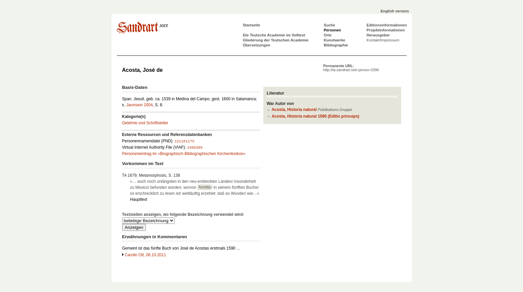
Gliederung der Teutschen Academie (276, 40)
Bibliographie (336, 45)
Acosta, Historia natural (294, 109)
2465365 (195, 148)
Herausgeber (378, 35)
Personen (332, 30)
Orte (327, 35)
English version (394, 11)
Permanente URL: (351, 68)
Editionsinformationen (386, 25)
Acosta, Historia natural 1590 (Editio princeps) (315, 116)
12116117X (184, 141)
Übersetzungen (256, 45)
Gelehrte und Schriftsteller (145, 123)
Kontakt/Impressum (382, 40)
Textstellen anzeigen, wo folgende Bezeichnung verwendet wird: (183, 214)
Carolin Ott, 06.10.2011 (145, 255)
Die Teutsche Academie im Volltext (274, 35)
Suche (329, 25)
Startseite (251, 25)
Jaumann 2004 (139, 105)
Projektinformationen (385, 30)
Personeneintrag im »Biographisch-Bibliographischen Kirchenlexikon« (184, 153)
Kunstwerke (334, 40)
